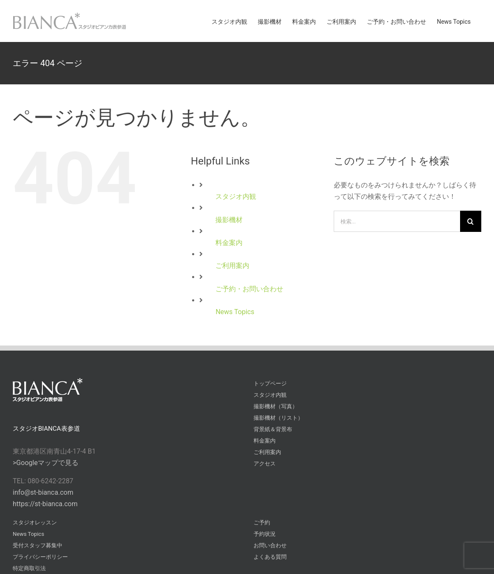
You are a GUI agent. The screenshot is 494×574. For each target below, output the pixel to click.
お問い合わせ (270, 545)
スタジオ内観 (235, 196)
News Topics (234, 312)
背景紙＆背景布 (273, 429)
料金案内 (229, 243)
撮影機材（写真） (276, 406)
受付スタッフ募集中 (37, 545)
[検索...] (397, 221)
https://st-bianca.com (45, 504)
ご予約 (262, 522)
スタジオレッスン (35, 522)
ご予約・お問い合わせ (249, 289)
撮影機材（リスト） (278, 418)
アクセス (265, 463)
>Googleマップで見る (45, 463)
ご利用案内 (232, 266)
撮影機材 (229, 220)
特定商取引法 (29, 568)
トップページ (270, 383)
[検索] (470, 221)
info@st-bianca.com (43, 492)
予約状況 (265, 534)
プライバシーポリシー (40, 557)
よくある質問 (270, 557)
